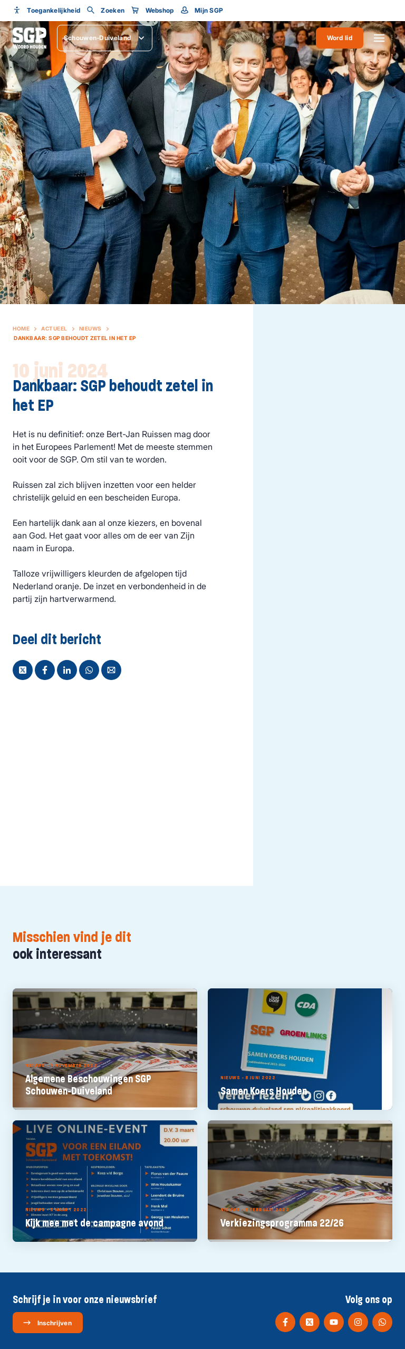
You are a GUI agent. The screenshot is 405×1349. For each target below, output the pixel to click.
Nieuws (90, 328)
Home (21, 328)
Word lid (339, 38)
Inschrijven (47, 1322)
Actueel (54, 328)
